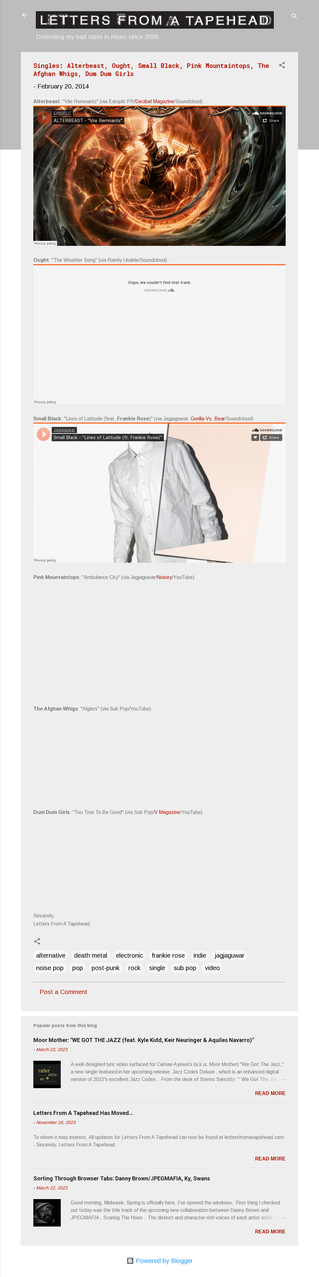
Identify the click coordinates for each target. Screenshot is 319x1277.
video (212, 967)
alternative (50, 955)
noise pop (50, 967)
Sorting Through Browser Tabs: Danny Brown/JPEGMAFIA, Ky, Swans (121, 1178)
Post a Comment (63, 991)
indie (199, 955)
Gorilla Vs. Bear (208, 418)
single (157, 967)
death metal (90, 955)
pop (77, 967)
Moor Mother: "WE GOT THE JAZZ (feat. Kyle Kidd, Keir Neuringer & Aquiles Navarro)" (143, 1040)
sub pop (185, 967)
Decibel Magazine (154, 101)
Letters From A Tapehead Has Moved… (83, 1113)
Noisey (164, 577)
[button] (282, 65)
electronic (129, 955)
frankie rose (168, 955)
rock (134, 967)
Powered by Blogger (159, 1260)
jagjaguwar (230, 955)
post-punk (106, 967)
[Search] (294, 16)
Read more (270, 1093)
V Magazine (167, 812)
